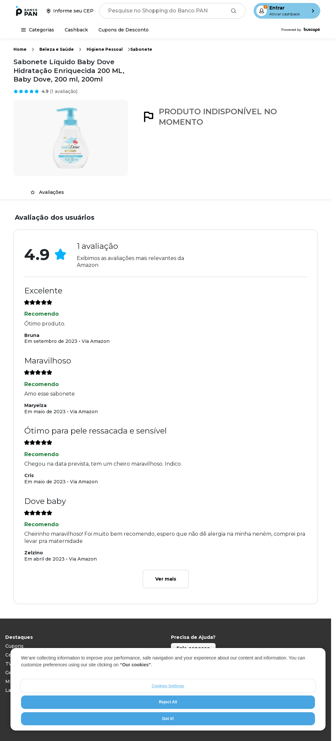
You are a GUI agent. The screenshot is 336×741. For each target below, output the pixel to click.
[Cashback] (76, 30)
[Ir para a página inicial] (26, 11)
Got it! (168, 718)
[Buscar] (234, 11)
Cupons (14, 646)
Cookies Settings (168, 686)
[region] (168, 689)
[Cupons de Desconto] (123, 30)
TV (8, 664)
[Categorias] (37, 30)
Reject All (168, 702)
